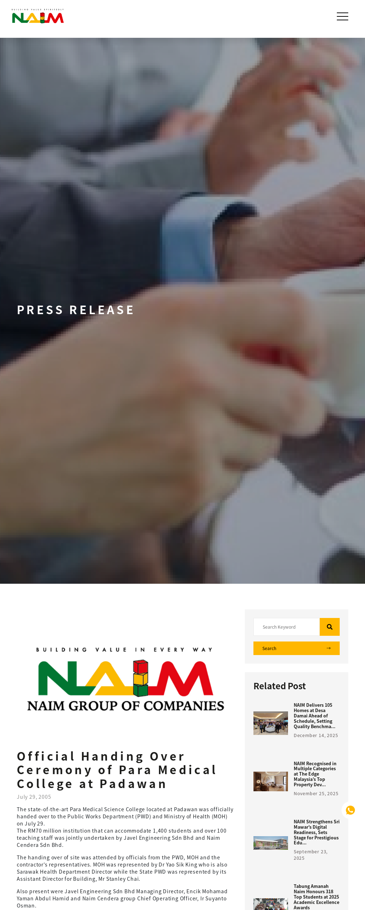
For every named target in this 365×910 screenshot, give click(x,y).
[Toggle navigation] (343, 16)
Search (296, 648)
